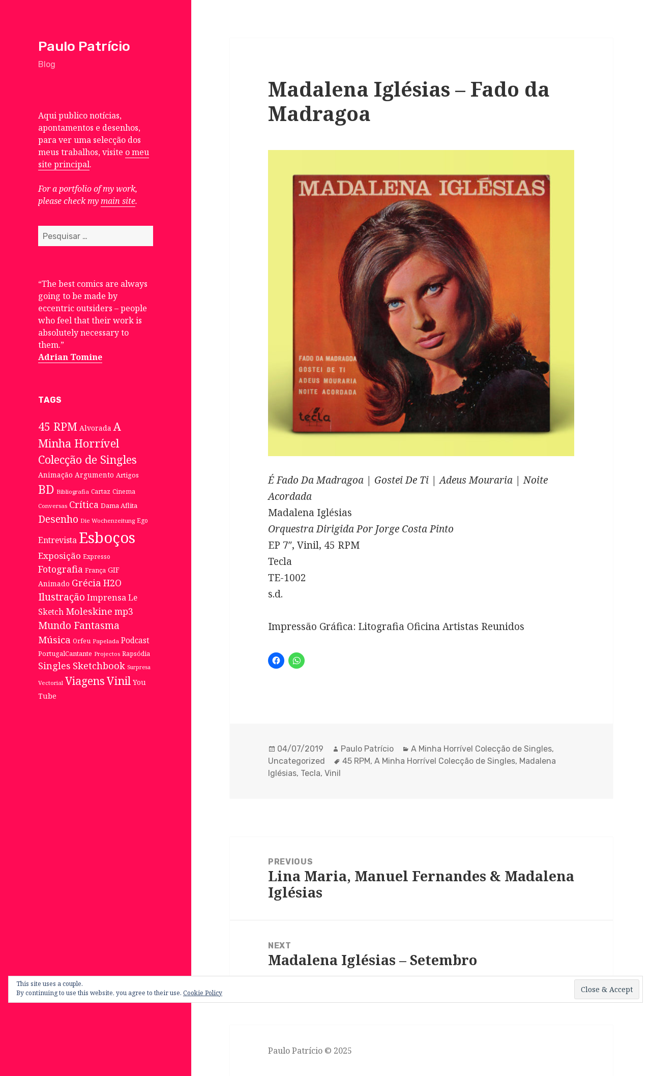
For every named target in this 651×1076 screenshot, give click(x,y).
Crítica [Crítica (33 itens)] (84, 504)
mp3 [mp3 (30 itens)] (123, 611)
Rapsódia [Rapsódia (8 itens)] (136, 653)
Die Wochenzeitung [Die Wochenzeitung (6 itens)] (107, 520)
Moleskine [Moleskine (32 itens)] (89, 611)
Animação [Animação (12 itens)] (55, 475)
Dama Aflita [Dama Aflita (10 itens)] (119, 505)
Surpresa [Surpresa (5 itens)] (139, 667)
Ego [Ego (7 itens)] (142, 520)
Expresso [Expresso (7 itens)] (96, 556)
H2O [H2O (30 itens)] (112, 583)
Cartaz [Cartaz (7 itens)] (100, 491)
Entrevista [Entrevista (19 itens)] (57, 540)
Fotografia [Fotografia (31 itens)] (60, 569)
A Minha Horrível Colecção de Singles (481, 749)
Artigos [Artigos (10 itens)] (127, 475)
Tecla (310, 773)
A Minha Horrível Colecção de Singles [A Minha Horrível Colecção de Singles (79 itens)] (87, 443)
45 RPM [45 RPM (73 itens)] (57, 426)
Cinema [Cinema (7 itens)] (123, 491)
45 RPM (356, 761)
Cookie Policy (202, 993)
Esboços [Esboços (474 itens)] (107, 537)
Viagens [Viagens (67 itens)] (85, 681)
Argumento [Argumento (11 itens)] (94, 475)
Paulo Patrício (84, 46)
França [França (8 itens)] (95, 570)
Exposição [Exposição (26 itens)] (59, 555)
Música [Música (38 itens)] (54, 639)
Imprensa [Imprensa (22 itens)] (106, 597)
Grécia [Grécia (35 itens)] (86, 582)
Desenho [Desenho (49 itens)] (58, 519)
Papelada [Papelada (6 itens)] (106, 641)
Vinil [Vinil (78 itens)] (119, 680)
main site (118, 200)
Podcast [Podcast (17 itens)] (135, 640)
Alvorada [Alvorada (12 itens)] (95, 428)
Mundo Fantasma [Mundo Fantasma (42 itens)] (79, 625)
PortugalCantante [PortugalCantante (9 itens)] (65, 653)
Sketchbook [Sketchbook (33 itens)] (99, 666)
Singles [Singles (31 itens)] (54, 666)
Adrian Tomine (70, 357)
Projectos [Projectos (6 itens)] (107, 653)
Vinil (332, 773)
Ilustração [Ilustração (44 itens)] (61, 597)
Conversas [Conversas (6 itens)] (52, 506)
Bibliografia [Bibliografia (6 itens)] (72, 491)
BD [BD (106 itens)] (46, 489)
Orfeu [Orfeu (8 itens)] (82, 641)
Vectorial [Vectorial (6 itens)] (50, 682)
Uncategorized (296, 761)
